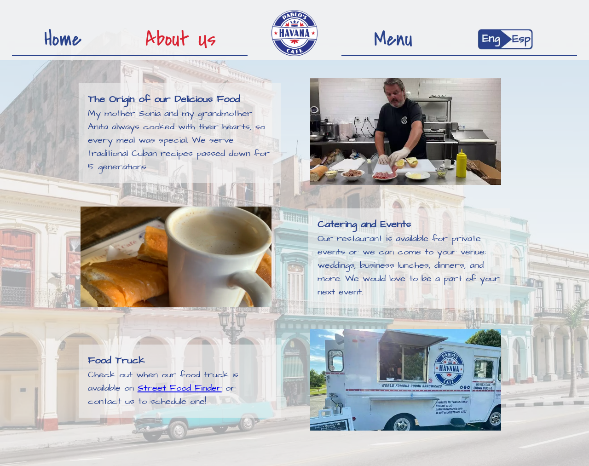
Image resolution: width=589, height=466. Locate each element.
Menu (393, 37)
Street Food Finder (180, 388)
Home (62, 37)
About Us (180, 37)
